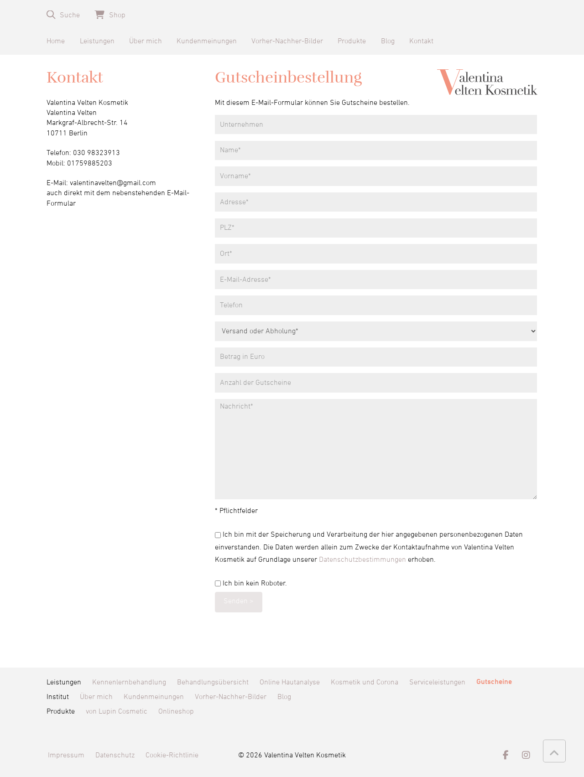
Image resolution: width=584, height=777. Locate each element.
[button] (63, 14)
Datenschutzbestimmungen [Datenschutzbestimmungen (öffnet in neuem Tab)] (362, 559)
